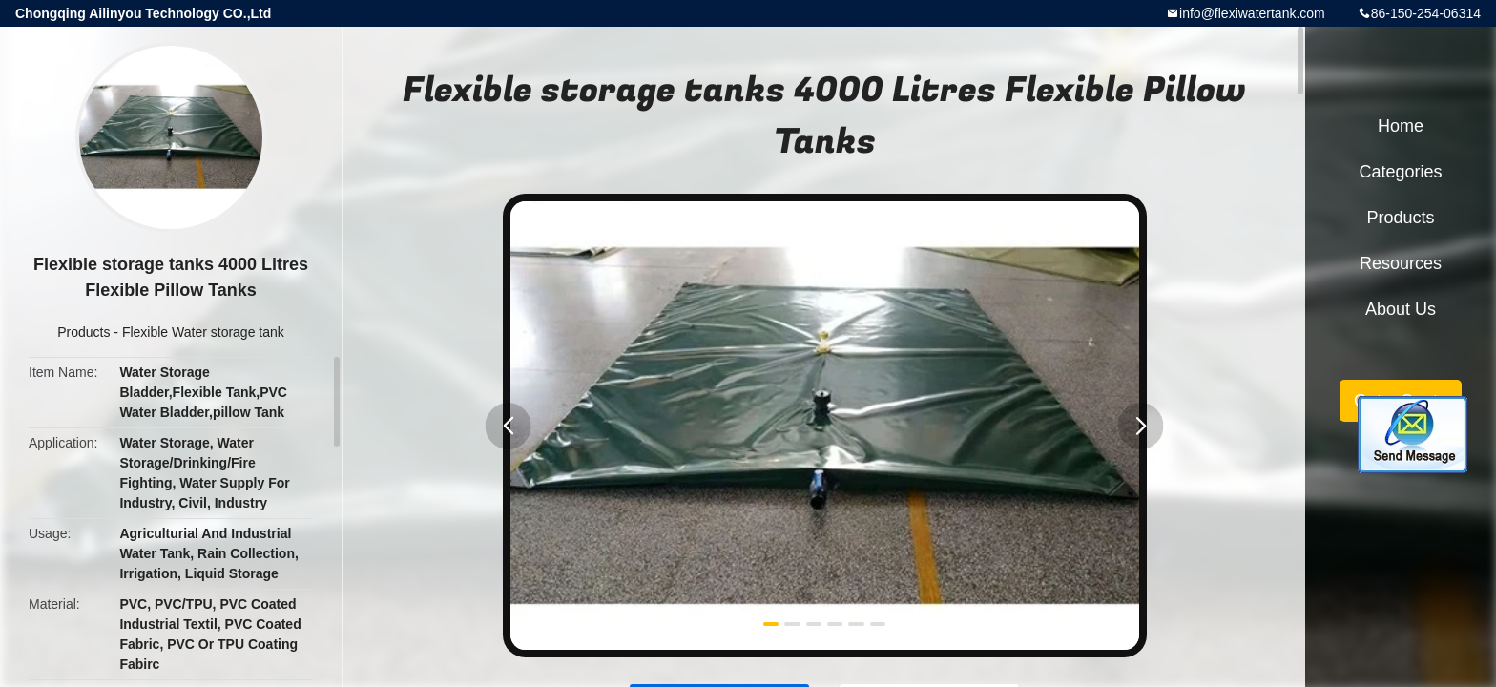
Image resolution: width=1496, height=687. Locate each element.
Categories (1400, 171)
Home (1400, 125)
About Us (1400, 309)
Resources (1401, 263)
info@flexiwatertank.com (1252, 13)
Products (83, 332)
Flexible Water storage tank (203, 332)
